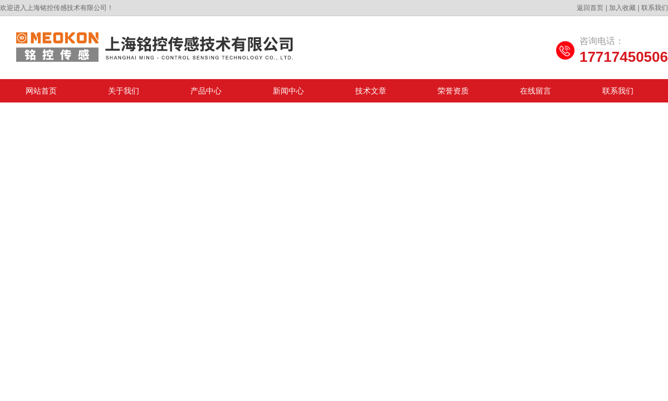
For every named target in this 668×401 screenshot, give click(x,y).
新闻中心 (288, 90)
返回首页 (590, 8)
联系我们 (654, 8)
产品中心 (206, 90)
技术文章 (370, 90)
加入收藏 (622, 8)
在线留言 (535, 90)
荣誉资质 (453, 90)
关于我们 (123, 90)
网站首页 (41, 90)
